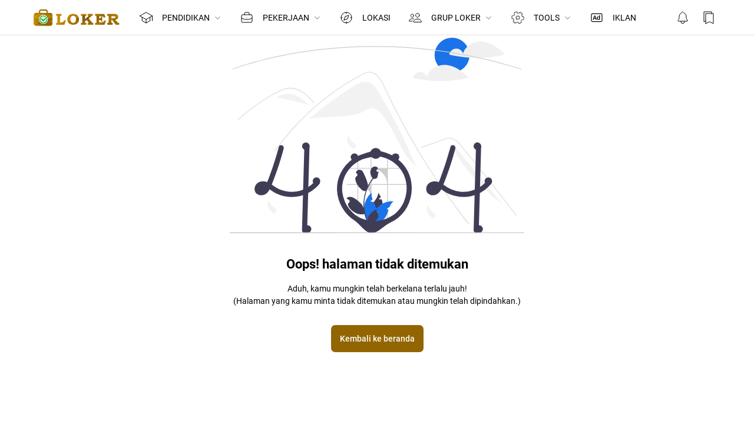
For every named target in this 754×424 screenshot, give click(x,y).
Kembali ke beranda (377, 338)
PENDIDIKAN (180, 18)
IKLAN (613, 18)
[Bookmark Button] (709, 18)
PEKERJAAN (281, 18)
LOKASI (365, 18)
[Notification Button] (683, 18)
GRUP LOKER (450, 18)
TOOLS (540, 17)
